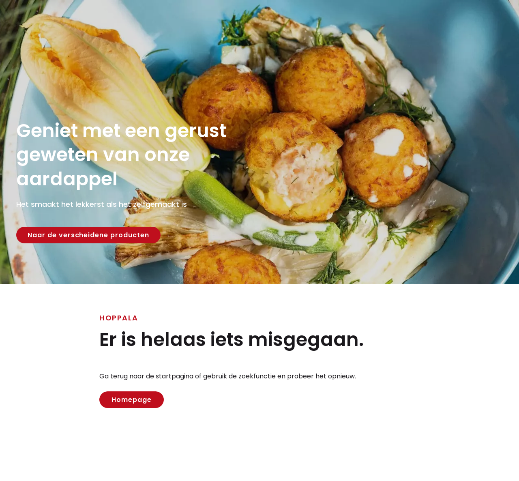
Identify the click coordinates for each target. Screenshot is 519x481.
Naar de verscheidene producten (88, 235)
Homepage (132, 399)
